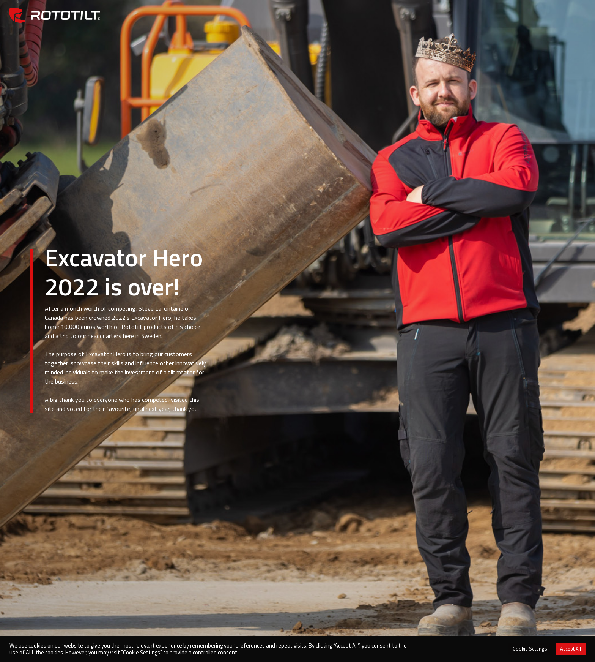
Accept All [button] (570, 649)
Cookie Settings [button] (530, 649)
